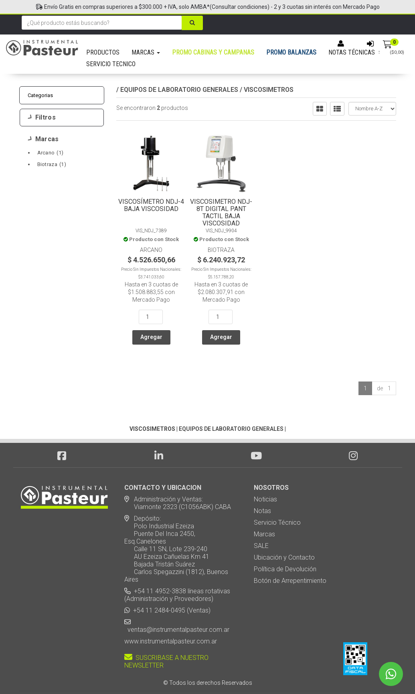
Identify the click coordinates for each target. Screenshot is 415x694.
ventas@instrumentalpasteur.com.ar (176, 607)
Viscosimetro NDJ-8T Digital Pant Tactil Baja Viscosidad (221, 212)
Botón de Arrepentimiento (290, 558)
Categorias (40, 95)
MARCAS (146, 52)
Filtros (42, 117)
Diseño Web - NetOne (121, 674)
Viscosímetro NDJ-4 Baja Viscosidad (151, 205)
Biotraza (51, 164)
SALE (261, 523)
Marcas (43, 139)
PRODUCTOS (102, 52)
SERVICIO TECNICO (111, 64)
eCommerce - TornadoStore (174, 674)
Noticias (265, 476)
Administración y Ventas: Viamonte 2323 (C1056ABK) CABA (177, 480)
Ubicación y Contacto (284, 534)
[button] (312, 674)
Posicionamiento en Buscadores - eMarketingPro (256, 674)
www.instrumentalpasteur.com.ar (170, 618)
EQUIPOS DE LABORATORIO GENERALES (179, 89)
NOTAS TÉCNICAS (351, 52)
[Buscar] (192, 23)
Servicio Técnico (277, 499)
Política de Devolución (285, 546)
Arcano (50, 152)
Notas (262, 488)
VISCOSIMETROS (269, 89)
